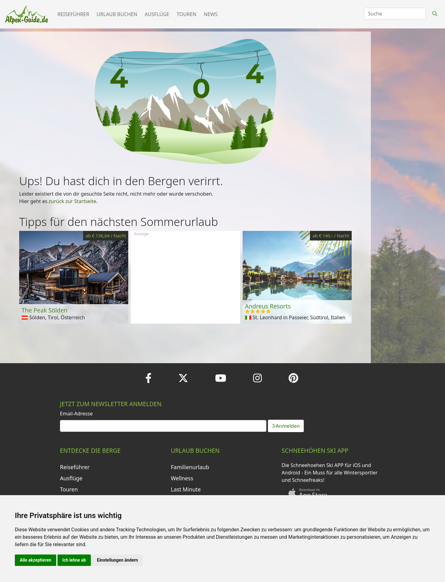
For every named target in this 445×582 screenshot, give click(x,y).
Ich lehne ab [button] (74, 560)
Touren (187, 14)
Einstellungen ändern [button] (117, 560)
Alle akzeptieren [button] (35, 560)
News (211, 14)
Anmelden (286, 426)
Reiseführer (73, 14)
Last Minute (186, 489)
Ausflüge (157, 14)
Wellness (182, 478)
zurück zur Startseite (72, 201)
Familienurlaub (190, 467)
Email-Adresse (76, 413)
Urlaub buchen (117, 14)
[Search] (395, 13)
